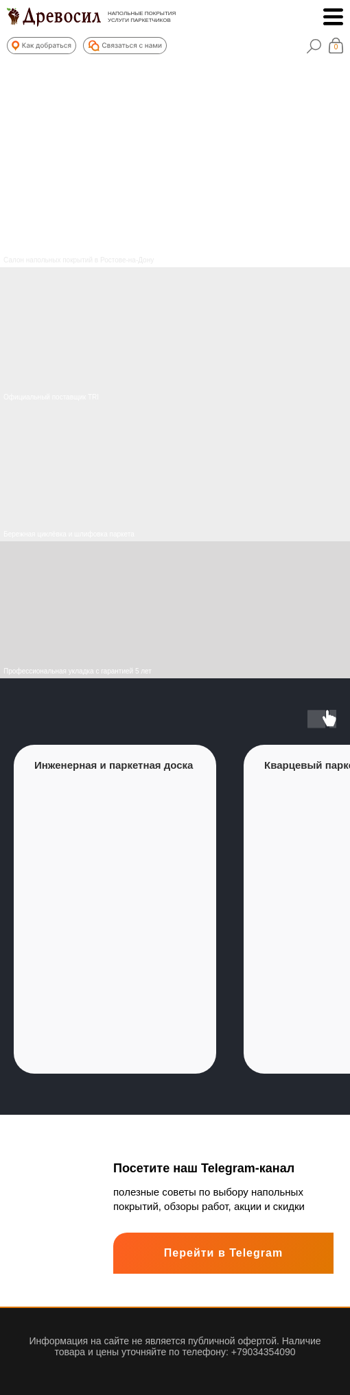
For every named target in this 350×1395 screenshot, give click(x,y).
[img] (175, 472)
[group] (115, 909)
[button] (41, 45)
